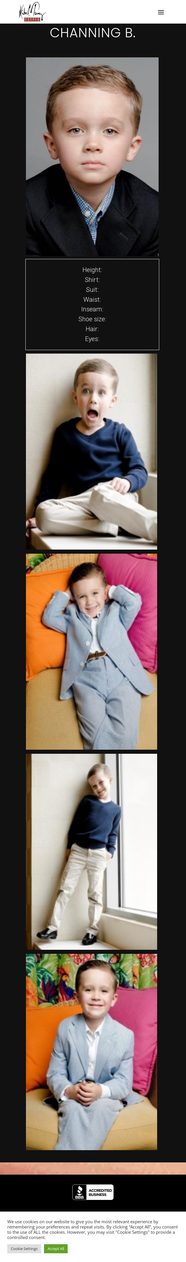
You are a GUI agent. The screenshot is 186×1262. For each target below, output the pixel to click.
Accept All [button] (56, 1248)
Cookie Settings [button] (24, 1248)
